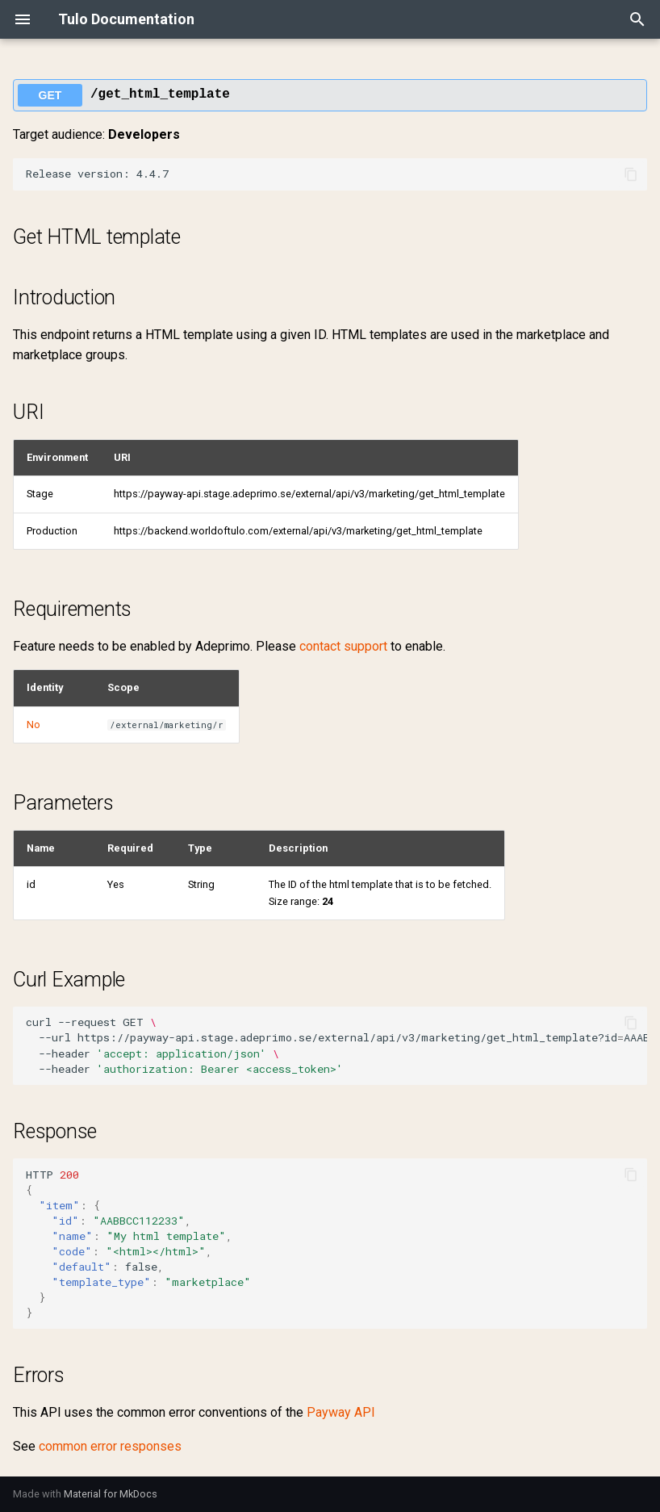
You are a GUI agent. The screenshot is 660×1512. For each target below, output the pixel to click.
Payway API (341, 1412)
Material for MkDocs (110, 1494)
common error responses (110, 1446)
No (33, 724)
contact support (343, 646)
